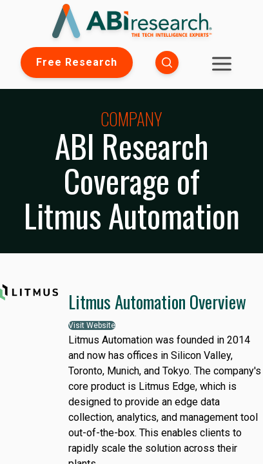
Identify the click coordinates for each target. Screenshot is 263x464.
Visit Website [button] (91, 325)
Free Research (76, 62)
